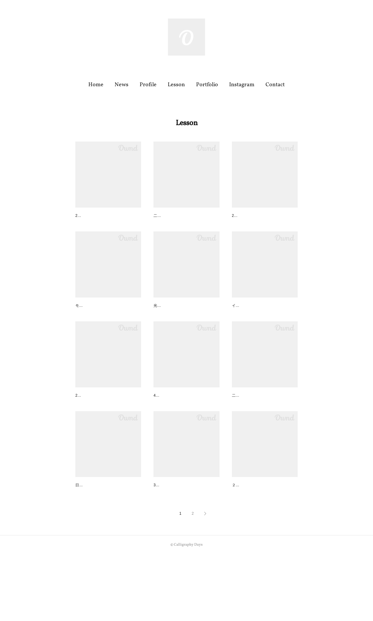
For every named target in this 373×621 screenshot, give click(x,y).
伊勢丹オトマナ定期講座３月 (181, 535)
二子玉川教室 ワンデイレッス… (184, 322)
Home (95, 85)
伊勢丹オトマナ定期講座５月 (103, 322)
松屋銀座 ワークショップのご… (263, 322)
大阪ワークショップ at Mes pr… (108, 429)
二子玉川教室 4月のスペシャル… (264, 429)
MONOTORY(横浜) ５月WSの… (106, 535)
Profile (148, 85)
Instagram (241, 85)
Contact (275, 85)
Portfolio (207, 85)
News (121, 85)
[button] (95, 85)
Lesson (176, 85)
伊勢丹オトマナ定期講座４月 (181, 429)
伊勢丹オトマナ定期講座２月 (260, 535)
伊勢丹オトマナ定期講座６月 (103, 216)
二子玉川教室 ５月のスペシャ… (184, 216)
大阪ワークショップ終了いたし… (264, 216)
